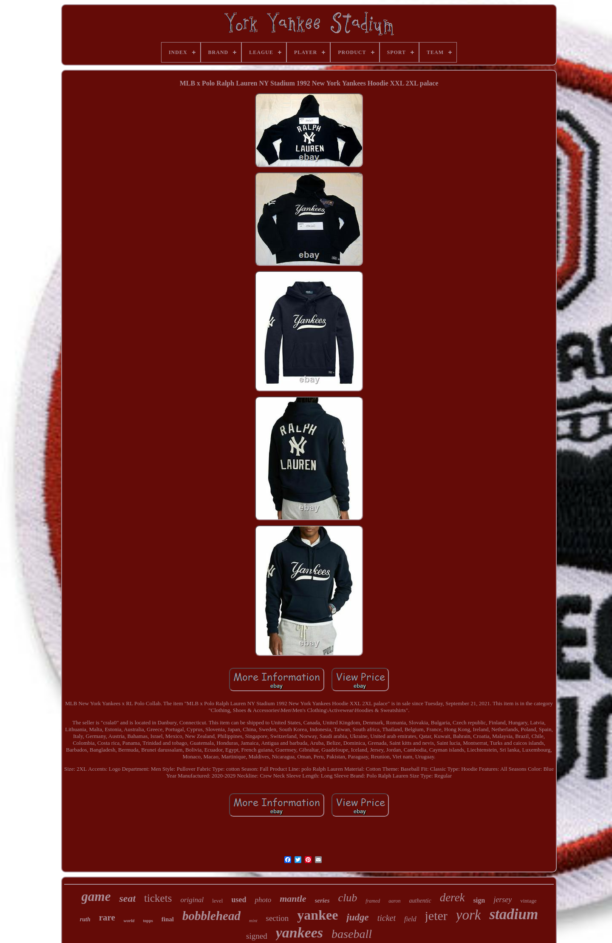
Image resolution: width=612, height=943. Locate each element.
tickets (158, 898)
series (322, 900)
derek (452, 897)
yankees (299, 932)
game (96, 896)
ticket (386, 918)
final (168, 919)
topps (148, 920)
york (468, 915)
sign (479, 900)
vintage (528, 900)
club (347, 898)
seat (127, 898)
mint (253, 920)
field (410, 919)
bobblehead (211, 916)
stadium (513, 914)
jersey (502, 899)
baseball (352, 933)
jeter (436, 916)
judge (357, 917)
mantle (293, 898)
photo (263, 900)
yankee (317, 915)
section (277, 918)
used (238, 899)
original (192, 900)
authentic (420, 900)
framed (373, 901)
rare (107, 917)
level (217, 900)
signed (256, 936)
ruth (85, 919)
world (129, 920)
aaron (394, 901)
